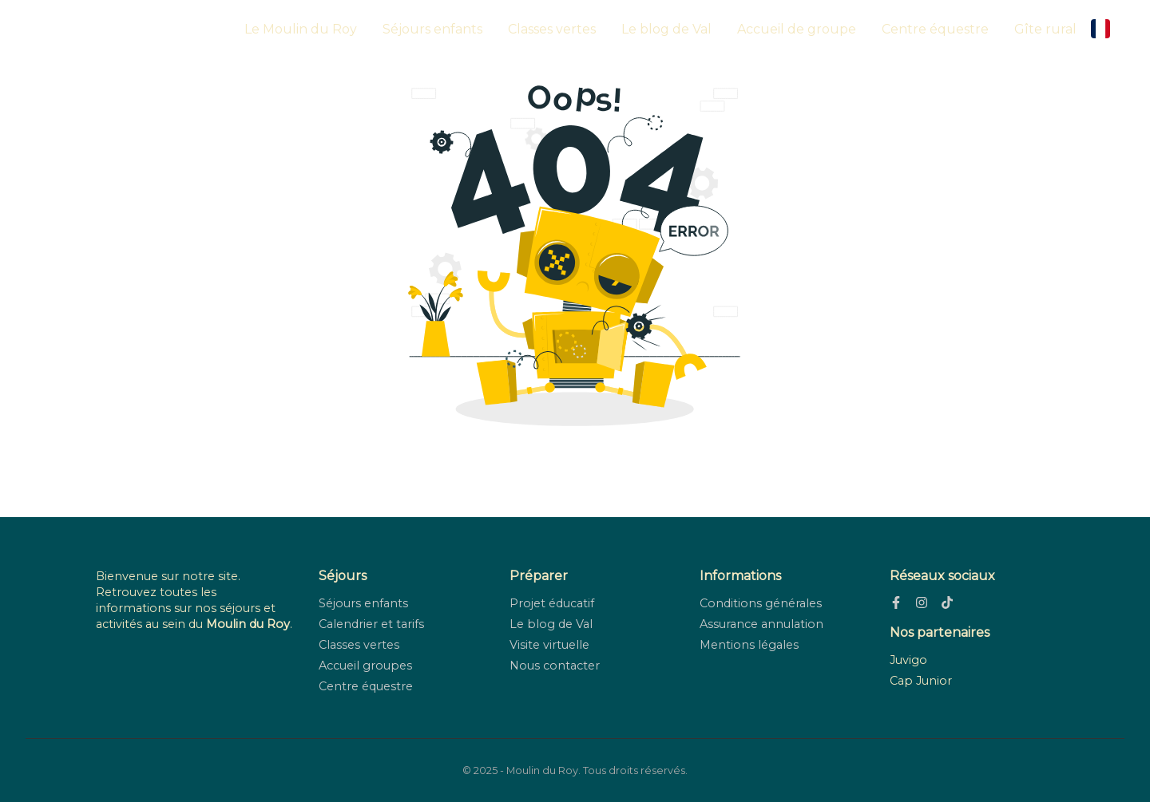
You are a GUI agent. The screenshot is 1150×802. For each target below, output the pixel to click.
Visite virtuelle (549, 645)
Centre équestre (935, 29)
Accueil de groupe (796, 29)
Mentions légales (749, 645)
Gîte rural (1045, 29)
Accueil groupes (365, 665)
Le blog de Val (666, 29)
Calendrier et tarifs (371, 624)
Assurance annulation (761, 624)
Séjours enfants (432, 29)
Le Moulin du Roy (300, 29)
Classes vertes (552, 29)
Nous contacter (555, 665)
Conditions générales (761, 603)
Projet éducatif (552, 603)
